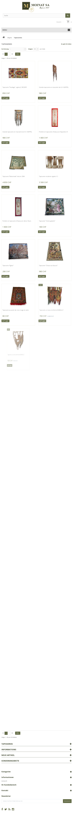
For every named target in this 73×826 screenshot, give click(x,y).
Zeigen (30, 49)
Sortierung (5, 49)
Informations (8, 749)
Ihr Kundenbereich (8, 785)
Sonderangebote (10, 761)
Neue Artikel (8, 755)
